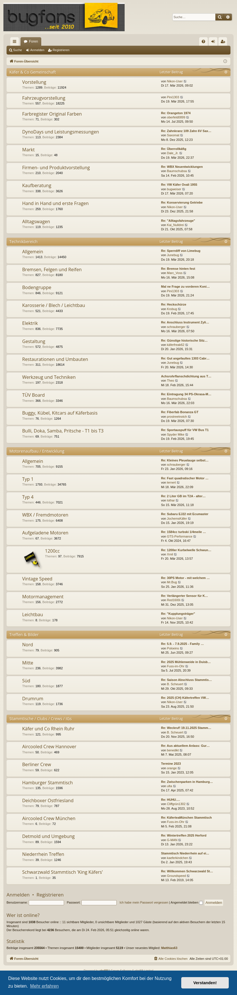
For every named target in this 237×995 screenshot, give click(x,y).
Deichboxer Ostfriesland (47, 800)
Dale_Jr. (172, 153)
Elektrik (30, 323)
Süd (26, 681)
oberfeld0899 (176, 117)
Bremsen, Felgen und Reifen (52, 269)
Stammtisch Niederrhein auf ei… (185, 853)
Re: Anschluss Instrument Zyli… (185, 322)
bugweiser (174, 189)
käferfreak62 (175, 344)
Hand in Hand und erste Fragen (55, 203)
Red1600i (173, 600)
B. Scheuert (175, 684)
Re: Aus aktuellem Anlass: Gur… (185, 745)
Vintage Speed (37, 579)
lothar (171, 500)
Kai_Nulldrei (175, 225)
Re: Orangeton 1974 (176, 113)
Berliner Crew (36, 764)
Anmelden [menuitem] (214, 42)
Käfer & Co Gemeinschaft (32, 72)
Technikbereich (23, 241)
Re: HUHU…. (170, 799)
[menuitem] (203, 41)
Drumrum (32, 698)
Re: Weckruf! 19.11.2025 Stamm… (186, 727)
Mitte (27, 663)
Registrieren (61, 50)
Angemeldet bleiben (187, 902)
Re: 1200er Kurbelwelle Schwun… (186, 550)
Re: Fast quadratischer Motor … (185, 478)
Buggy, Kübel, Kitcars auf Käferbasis (60, 413)
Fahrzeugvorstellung (43, 98)
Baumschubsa (177, 171)
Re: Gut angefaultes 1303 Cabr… (185, 358)
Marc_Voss (174, 273)
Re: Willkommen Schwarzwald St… (187, 871)
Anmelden (37, 50)
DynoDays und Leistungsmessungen (60, 132)
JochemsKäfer (177, 518)
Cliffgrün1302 (176, 804)
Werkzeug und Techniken (49, 377)
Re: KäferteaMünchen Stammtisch (186, 817)
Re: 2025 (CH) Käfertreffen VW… (185, 697)
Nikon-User (175, 81)
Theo (170, 380)
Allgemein (32, 251)
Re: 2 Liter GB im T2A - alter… (183, 496)
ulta (169, 786)
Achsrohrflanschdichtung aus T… (186, 376)
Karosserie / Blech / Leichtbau (53, 305)
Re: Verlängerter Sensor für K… (184, 595)
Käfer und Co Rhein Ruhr (48, 729)
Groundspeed (176, 875)
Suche (17, 50)
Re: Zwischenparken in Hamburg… (187, 781)
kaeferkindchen (177, 858)
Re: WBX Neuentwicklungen (182, 166)
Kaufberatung (36, 185)
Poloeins (173, 648)
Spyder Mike (175, 434)
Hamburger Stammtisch (47, 782)
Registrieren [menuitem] (224, 42)
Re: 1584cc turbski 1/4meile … (183, 532)
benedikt (173, 750)
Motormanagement (42, 596)
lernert (171, 482)
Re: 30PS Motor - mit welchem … (185, 578)
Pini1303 (173, 97)
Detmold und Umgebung (48, 836)
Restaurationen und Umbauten (55, 359)
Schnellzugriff (16, 42)
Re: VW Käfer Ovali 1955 (179, 184)
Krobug (172, 309)
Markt (28, 150)
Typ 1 (28, 479)
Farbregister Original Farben (52, 114)
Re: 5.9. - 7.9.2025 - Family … (182, 643)
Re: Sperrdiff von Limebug (180, 250)
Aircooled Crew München (48, 818)
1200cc (52, 551)
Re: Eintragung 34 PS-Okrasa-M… (186, 394)
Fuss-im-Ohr (175, 666)
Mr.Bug (172, 582)
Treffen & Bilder (24, 634)
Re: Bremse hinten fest (178, 268)
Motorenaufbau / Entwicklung (36, 451)
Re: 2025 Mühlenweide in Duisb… (186, 662)
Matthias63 (169, 948)
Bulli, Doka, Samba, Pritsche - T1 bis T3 (63, 431)
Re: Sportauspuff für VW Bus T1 (185, 430)
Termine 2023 (171, 763)
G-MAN (172, 840)
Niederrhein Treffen (43, 854)
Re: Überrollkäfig (173, 148)
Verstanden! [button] (205, 983)
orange (172, 768)
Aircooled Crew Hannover (49, 746)
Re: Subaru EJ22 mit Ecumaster (184, 514)
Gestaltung (33, 341)
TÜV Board (33, 395)
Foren (33, 41)
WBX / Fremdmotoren (45, 515)
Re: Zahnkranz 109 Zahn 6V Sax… (186, 131)
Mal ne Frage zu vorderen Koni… (185, 286)
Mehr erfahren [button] (44, 986)
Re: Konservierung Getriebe (182, 202)
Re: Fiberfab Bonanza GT (179, 412)
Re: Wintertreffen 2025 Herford (183, 835)
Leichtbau (32, 614)
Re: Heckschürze (173, 304)
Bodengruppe (36, 287)
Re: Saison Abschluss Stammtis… (186, 680)
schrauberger (176, 327)
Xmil (170, 554)
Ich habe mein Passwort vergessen (143, 902)
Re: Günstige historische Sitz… (184, 340)
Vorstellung (34, 82)
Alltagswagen (36, 221)
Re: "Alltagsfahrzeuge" (178, 220)
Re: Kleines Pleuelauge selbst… (185, 460)
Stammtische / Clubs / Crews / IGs (40, 718)
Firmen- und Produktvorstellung (56, 167)
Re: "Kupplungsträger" (178, 613)
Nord (27, 644)
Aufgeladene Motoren (45, 533)
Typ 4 (28, 497)
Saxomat (173, 135)
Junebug (173, 255)
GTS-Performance (179, 536)
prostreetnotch (177, 416)
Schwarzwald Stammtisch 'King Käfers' (62, 872)
